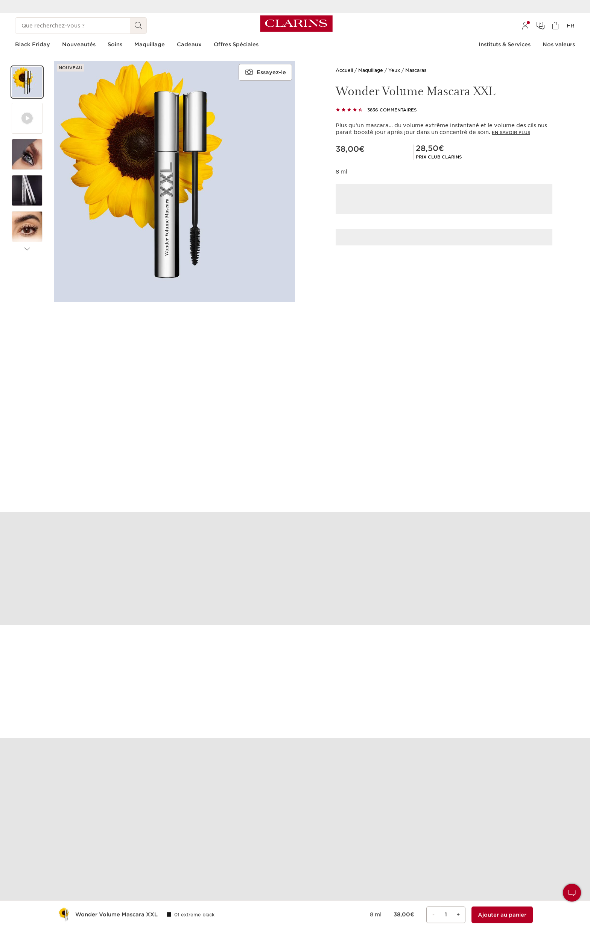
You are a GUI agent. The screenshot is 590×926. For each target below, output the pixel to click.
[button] (27, 82)
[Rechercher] (138, 25)
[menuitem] (525, 25)
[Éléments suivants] (27, 249)
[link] (439, 157)
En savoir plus (511, 132)
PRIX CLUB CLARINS (439, 157)
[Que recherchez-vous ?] (72, 25)
